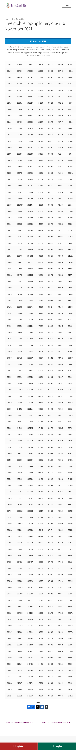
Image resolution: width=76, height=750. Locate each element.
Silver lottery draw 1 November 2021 (19, 722)
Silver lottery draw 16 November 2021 (56, 722)
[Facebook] (31, 707)
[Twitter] (38, 707)
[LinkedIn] (42, 707)
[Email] (46, 707)
